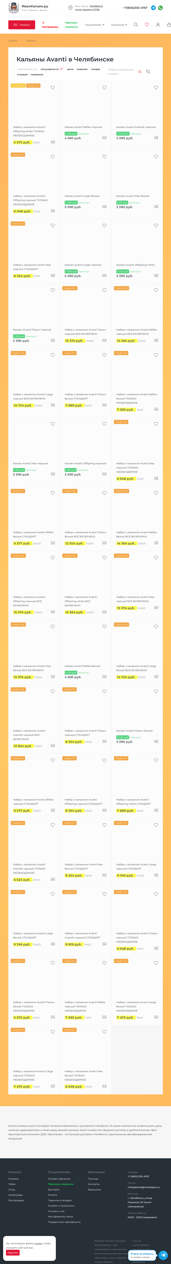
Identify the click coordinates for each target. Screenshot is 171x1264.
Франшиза (94, 1189)
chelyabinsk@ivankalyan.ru (144, 1187)
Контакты (94, 1184)
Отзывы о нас (56, 1211)
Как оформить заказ (60, 1216)
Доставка (53, 1189)
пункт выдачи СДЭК (87, 9)
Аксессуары (15, 1194)
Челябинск (96, 6)
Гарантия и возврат (60, 1200)
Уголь (11, 1189)
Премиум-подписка (60, 1184)
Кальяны (13, 1178)
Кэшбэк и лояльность (61, 1205)
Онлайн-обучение (59, 1178)
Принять (13, 1252)
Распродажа (16, 1200)
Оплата (52, 1194)
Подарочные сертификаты (64, 1221)
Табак (12, 1184)
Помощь (93, 1178)
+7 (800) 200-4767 (138, 1176)
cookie (38, 1243)
